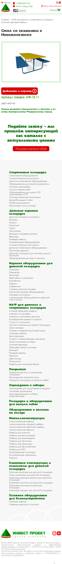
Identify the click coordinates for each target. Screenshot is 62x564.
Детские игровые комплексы (24, 217)
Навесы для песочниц (20, 441)
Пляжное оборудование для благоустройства (28, 497)
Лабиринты (15, 286)
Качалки (13, 220)
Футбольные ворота (19, 203)
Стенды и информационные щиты (27, 330)
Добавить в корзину (19, 91)
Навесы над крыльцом (21, 444)
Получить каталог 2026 (31, 148)
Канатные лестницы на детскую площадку (25, 486)
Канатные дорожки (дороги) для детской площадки (30, 479)
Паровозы (14, 272)
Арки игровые (16, 328)
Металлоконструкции (27, 418)
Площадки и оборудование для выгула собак (30, 403)
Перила (13, 458)
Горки (12, 228)
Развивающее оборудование (24, 242)
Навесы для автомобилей (22, 447)
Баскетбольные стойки (21, 200)
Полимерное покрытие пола (24, 377)
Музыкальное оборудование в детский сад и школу (29, 298)
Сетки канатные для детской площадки (29, 475)
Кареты (13, 283)
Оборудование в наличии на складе (29, 411)
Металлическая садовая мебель (26, 424)
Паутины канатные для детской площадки (31, 472)
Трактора (14, 275)
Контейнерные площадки (22, 452)
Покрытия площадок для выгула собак (29, 380)
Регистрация (55, 6)
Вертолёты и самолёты (21, 278)
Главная (5, 19)
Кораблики (15, 281)
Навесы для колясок (19, 433)
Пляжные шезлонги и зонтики (24, 504)
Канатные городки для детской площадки (30, 490)
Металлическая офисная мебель (26, 427)
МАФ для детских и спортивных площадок (31, 19)
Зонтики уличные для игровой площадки (29, 325)
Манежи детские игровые (22, 289)
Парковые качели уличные (22, 347)
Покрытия (17, 369)
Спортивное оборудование (23, 175)
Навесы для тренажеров (22, 438)
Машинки (14, 269)
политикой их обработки (12, 555)
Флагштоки (15, 361)
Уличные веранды (18, 344)
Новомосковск (7, 2)
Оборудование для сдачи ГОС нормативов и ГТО (25, 193)
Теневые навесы (17, 239)
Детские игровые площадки (23, 212)
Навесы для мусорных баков (24, 364)
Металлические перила (21, 430)
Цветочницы (15, 358)
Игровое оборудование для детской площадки (30, 265)
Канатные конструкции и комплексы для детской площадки (30, 465)
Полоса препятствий (19, 189)
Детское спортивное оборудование (28, 181)
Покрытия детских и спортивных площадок (25, 373)
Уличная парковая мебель (14, 22)
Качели (12, 222)
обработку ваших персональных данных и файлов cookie (31, 552)
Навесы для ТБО (17, 449)
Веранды (13, 236)
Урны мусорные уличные (22, 342)
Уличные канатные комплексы (25, 197)
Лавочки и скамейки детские (24, 316)
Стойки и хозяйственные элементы (27, 339)
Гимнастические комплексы (24, 178)
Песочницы (15, 231)
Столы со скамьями (19, 322)
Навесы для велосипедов (22, 435)
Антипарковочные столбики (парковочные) (23, 395)
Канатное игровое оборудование (26, 292)
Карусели (14, 225)
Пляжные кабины (17, 333)
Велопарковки (16, 336)
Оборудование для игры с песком (27, 258)
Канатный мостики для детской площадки (31, 483)
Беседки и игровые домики (23, 234)
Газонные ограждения (20, 391)
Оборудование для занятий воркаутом (29, 184)
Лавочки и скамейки (20, 314)
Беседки (13, 350)
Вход (46, 6)
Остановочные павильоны (22, 455)
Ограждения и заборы (26, 385)
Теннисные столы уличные (22, 206)
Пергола (13, 356)
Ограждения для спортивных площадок (29, 388)
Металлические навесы (21, 421)
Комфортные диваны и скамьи (25, 319)
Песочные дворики (19, 250)
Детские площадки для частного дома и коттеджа (30, 254)
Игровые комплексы (19, 295)
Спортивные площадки (27, 172)
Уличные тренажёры (19, 187)
